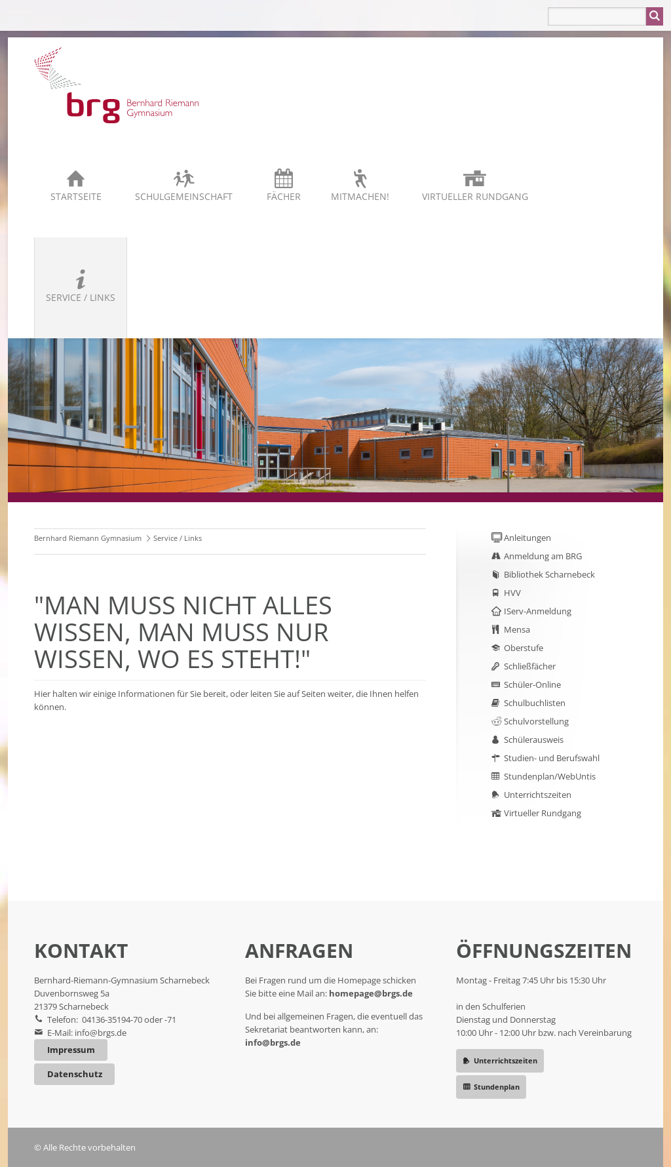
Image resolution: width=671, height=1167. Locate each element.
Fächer (284, 196)
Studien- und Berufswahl (552, 758)
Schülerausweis (534, 739)
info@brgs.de (100, 1032)
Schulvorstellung (536, 721)
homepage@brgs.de (371, 993)
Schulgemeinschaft (184, 196)
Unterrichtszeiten (537, 795)
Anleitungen (527, 538)
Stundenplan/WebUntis (550, 776)
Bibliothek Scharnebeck (549, 574)
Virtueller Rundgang (475, 196)
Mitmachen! (360, 196)
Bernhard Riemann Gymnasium (88, 538)
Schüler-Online (532, 684)
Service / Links (80, 297)
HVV (512, 593)
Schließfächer (530, 666)
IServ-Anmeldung (537, 611)
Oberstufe (523, 648)
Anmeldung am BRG (543, 556)
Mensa (517, 629)
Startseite (76, 196)
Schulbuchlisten (535, 703)
